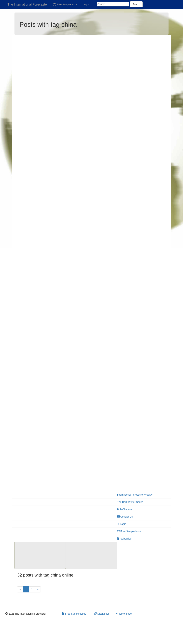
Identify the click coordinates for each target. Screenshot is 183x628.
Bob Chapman (125, 509)
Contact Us (125, 516)
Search (136, 4)
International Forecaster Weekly (134, 494)
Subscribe (124, 538)
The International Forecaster (28, 4)
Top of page (123, 613)
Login (86, 4)
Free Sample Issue (65, 4)
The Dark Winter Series (130, 502)
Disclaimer (101, 613)
